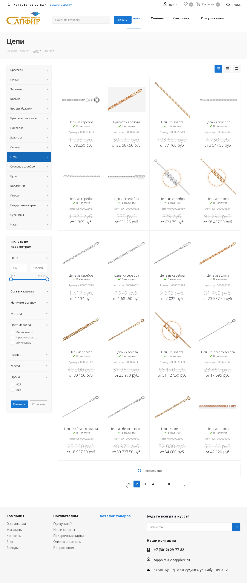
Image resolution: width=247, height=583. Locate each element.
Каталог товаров (115, 516)
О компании (16, 523)
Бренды (12, 547)
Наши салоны (64, 529)
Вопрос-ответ (63, 547)
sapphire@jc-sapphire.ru (172, 560)
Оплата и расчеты (67, 541)
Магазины (14, 529)
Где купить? (62, 523)
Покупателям (65, 516)
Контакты (13, 535)
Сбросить (38, 404)
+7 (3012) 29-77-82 (169, 549)
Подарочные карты (68, 535)
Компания (15, 516)
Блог (10, 541)
